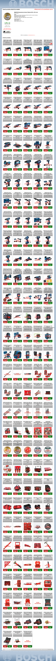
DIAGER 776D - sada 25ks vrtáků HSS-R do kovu (48, 365)
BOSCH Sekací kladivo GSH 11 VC (18, 59)
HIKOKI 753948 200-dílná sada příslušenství (17, 613)
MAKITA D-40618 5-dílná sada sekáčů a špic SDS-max (47, 384)
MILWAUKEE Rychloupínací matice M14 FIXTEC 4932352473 (38, 518)
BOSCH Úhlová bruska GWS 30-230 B (18, 117)
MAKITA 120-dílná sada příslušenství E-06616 (38, 594)
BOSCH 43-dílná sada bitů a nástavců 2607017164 (7, 631)
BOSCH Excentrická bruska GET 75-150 (48, 117)
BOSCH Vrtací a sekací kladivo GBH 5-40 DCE (48, 40)
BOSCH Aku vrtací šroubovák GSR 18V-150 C (48, 193)
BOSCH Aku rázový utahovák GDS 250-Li (28, 231)
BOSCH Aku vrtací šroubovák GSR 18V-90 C (7, 193)
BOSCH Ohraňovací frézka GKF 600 (48, 136)
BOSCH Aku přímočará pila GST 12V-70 (48, 250)
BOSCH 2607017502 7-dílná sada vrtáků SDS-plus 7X (17, 422)
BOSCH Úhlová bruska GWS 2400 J (48, 98)
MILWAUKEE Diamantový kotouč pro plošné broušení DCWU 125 (27, 441)
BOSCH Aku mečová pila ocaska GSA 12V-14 (27, 250)
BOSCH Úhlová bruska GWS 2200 (38, 98)
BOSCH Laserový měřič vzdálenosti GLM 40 (27, 346)
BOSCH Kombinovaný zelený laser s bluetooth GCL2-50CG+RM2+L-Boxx (47, 308)
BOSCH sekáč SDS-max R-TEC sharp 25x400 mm (7, 365)
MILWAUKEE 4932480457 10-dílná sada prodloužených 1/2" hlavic (7, 594)
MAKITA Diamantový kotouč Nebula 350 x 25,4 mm (7, 441)
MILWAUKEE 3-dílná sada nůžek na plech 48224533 (18, 460)
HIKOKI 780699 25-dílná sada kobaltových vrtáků (27, 422)
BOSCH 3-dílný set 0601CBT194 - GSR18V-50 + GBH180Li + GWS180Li (48, 289)
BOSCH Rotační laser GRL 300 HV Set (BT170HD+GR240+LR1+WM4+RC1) (48, 327)
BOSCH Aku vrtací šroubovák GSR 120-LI (28, 155)
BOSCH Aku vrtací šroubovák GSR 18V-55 (38, 174)
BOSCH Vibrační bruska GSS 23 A (7, 136)
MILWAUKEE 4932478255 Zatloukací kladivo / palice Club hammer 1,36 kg (18, 556)
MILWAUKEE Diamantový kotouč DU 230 (48, 422)
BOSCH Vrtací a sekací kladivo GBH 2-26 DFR (7, 40)
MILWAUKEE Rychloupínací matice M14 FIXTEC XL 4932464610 (48, 518)
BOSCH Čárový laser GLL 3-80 (17, 326)
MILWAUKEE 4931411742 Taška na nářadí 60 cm (17, 498)
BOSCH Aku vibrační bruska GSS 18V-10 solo (48, 269)
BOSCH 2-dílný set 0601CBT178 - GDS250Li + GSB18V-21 (38, 289)
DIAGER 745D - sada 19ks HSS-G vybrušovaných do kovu (8, 384)
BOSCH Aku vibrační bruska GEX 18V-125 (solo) (7, 289)
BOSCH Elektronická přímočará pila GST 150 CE (7, 155)
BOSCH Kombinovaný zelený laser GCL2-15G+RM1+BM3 (27, 307)
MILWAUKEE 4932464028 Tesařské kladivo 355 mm (48, 537)
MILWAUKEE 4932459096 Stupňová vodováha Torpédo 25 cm (27, 556)
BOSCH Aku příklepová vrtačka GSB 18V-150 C (17, 231)
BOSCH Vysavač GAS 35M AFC (18, 79)
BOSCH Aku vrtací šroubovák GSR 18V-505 (27, 174)
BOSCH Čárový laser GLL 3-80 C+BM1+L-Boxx (27, 326)
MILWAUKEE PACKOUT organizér (48, 460)
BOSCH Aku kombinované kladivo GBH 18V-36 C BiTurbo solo (38, 270)
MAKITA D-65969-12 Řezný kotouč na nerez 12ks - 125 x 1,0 (7, 460)
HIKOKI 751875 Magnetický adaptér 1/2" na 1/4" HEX (28, 612)
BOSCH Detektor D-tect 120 (48, 346)
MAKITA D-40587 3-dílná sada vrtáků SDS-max (38, 384)
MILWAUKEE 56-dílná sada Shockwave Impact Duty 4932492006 (28, 518)
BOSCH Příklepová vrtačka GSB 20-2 (37, 59)
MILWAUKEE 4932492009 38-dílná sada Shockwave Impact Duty (17, 575)
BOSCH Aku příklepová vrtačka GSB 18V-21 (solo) (7, 212)
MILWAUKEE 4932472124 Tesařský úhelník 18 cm (7, 555)
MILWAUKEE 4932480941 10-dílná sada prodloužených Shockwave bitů (27, 575)
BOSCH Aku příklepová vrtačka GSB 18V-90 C (38, 212)
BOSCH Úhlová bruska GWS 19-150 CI (7, 117)
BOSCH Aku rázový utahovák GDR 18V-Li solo (7, 250)
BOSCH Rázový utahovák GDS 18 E (7, 79)
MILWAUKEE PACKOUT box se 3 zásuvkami (38, 479)
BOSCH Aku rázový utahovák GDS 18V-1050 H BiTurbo (47, 231)
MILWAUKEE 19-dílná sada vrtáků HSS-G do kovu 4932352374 (28, 384)
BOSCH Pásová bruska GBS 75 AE (17, 136)
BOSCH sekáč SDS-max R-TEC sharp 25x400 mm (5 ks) (17, 403)
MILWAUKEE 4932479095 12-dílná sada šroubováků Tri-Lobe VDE (7, 575)
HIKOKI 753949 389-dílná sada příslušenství (7, 613)
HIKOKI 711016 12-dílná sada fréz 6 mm (48, 613)
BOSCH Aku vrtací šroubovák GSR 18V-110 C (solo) (18, 193)
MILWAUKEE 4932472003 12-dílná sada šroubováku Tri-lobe (37, 537)
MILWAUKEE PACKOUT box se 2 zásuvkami (27, 479)
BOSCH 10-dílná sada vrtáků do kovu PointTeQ (47, 403)
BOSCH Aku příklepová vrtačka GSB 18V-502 (48, 212)
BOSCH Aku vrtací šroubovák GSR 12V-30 (38, 155)
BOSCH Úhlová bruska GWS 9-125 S (28, 98)
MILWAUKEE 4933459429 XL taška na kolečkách (7, 498)
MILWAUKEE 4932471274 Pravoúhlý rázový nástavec (28, 536)
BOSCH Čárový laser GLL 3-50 (7, 326)
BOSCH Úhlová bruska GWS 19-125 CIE (18, 98)
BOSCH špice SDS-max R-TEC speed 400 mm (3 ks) (27, 403)
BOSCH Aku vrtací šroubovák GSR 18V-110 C (27, 193)
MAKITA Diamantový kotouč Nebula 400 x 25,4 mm (17, 441)
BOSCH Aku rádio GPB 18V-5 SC (7, 307)
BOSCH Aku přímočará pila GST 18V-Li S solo (7, 269)
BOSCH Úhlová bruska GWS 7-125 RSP (28, 79)
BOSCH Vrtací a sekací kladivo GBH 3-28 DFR (38, 40)
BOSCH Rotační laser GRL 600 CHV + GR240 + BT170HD (7, 346)
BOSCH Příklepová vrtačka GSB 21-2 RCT (48, 59)
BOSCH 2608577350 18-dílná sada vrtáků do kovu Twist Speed (7, 422)
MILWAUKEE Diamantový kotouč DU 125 (38, 422)
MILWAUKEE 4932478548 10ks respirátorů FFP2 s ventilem (28, 594)
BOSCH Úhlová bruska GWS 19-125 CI (7, 98)
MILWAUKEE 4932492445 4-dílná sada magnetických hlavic (48, 575)
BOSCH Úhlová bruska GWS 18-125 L (38, 79)
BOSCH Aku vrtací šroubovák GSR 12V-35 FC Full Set (7, 174)
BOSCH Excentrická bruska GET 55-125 (38, 117)
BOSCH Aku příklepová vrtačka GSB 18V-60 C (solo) (17, 212)
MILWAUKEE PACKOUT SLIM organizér (7, 479)
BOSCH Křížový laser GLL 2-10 (18, 346)
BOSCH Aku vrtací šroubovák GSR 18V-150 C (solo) (38, 193)
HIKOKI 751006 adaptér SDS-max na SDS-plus (28, 365)
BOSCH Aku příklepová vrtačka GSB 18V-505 (7, 231)
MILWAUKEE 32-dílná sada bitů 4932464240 (18, 536)
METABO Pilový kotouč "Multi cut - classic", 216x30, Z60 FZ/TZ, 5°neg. (37, 441)
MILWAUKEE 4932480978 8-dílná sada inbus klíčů (37, 574)
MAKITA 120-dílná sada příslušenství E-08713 (48, 594)
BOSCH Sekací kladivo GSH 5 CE (7, 59)
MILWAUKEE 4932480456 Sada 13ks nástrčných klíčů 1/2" (38, 556)
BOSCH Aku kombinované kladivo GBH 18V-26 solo (28, 270)
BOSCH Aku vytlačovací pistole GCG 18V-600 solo (28, 288)
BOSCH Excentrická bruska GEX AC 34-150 (28, 117)
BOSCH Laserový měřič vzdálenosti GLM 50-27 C (37, 346)
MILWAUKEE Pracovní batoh (48, 479)
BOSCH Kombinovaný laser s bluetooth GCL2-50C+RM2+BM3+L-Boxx (38, 308)
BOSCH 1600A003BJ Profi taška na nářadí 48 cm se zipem (28, 498)
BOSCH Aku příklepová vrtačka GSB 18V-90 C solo (28, 212)
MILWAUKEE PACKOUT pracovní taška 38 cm (17, 479)
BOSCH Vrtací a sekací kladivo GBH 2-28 (28, 40)
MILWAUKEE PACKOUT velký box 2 (38, 460)
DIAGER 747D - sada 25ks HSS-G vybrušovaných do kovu (18, 384)
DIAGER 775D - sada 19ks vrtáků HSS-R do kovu (38, 365)
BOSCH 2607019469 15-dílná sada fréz (17, 632)
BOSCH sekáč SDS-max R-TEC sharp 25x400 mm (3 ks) (7, 403)
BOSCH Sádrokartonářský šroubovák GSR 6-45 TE (27, 60)
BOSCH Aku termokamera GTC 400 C (17, 288)
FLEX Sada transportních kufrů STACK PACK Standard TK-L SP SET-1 (48, 498)
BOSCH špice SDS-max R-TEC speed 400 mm (17, 365)
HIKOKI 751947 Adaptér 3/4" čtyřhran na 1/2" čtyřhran (38, 612)
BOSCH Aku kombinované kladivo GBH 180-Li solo (17, 270)
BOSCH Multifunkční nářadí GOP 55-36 (17, 307)
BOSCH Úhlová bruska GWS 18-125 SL (48, 79)
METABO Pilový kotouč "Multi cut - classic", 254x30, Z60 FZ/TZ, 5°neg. (48, 441)
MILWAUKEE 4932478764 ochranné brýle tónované (17, 594)
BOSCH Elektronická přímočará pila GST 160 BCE (17, 155)
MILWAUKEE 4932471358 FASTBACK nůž (48, 555)
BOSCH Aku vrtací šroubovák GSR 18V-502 (17, 174)
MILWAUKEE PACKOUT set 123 (27, 460)
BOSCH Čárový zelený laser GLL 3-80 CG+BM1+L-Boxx (38, 326)
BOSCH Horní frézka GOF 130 (38, 136)
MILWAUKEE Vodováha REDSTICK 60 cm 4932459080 (7, 537)
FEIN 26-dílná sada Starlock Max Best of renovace (27, 631)
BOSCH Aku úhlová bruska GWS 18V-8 (17, 250)
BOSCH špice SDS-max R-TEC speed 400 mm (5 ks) (38, 403)
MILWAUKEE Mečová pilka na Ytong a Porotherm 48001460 (18, 518)
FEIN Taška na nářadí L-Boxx (38, 498)
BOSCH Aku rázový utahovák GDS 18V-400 (38, 231)
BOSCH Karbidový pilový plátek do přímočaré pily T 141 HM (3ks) (7, 518)
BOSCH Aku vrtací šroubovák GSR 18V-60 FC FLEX (48, 174)
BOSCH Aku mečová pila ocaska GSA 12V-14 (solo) (38, 250)
